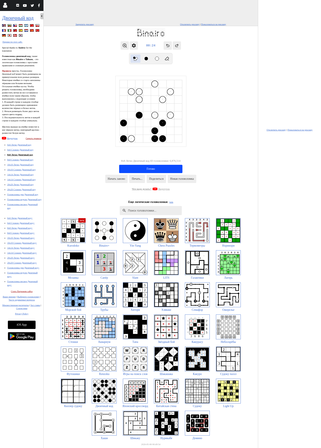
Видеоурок (12, 138)
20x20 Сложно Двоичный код (21, 189)
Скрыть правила (33, 138)
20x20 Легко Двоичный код (20, 184)
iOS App (22, 324)
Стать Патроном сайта (21, 291)
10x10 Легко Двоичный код (20, 164)
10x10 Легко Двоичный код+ (21, 238)
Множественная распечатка (15, 305)
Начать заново (116, 178)
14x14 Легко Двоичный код (20, 174)
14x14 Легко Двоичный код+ (21, 248)
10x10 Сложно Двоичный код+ (22, 243)
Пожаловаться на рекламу (213, 24)
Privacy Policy (21, 313)
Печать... (137, 178)
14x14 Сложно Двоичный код (21, 179)
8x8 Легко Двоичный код (20, 154)
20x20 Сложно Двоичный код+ (22, 262)
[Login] (5, 6)
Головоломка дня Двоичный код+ (23, 267)
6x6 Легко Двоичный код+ (19, 218)
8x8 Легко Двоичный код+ (19, 228)
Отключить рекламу (189, 24)
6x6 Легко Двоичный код (19, 144)
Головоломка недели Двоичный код (24, 199)
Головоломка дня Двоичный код (22, 194)
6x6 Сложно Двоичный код (20, 149)
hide (171, 202)
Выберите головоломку (28, 296)
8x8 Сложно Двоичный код (20, 159)
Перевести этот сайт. (12, 42)
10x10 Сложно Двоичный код (21, 169)
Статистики (21, 308)
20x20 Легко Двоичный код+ (21, 258)
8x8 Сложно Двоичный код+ (21, 233)
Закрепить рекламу (84, 24)
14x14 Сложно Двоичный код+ (22, 253)
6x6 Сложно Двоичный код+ (21, 223)
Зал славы (35, 305)
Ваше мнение (9, 296)
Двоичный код (18, 18)
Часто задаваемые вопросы (22, 300)
